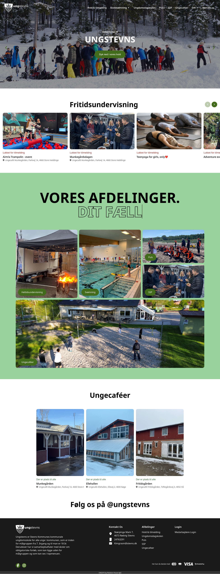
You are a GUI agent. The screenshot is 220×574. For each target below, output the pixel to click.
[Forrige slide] (5, 47)
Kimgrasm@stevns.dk (125, 543)
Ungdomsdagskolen (152, 536)
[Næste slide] (215, 47)
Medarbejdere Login (185, 532)
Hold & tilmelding (151, 532)
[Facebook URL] (18, 565)
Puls (144, 540)
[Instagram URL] (24, 565)
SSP (144, 543)
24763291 (119, 539)
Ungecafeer (148, 547)
